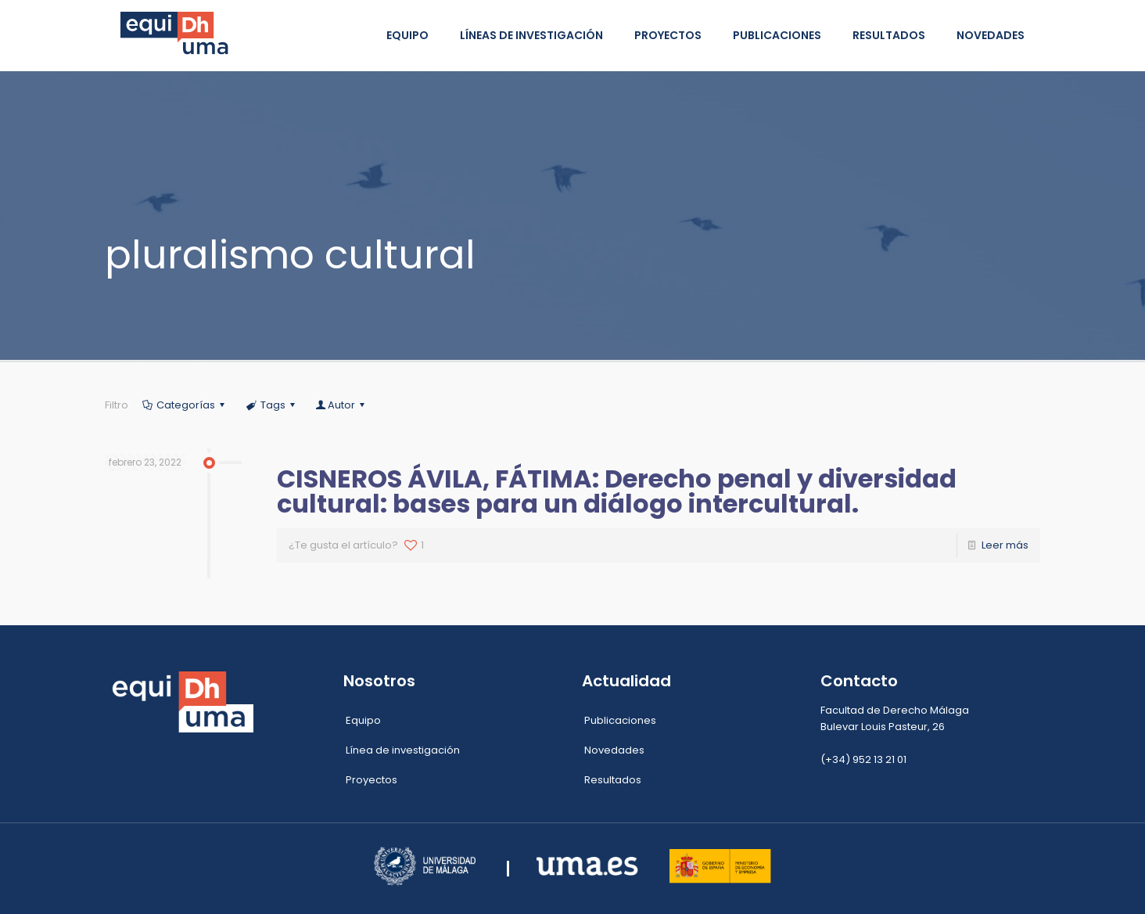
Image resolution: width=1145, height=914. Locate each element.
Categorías (184, 405)
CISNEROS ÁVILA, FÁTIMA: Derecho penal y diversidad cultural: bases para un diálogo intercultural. (617, 491)
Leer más (1005, 545)
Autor (341, 405)
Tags (272, 405)
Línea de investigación (403, 750)
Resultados (612, 779)
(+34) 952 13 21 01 (863, 759)
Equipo (363, 720)
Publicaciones (620, 720)
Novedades (614, 750)
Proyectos (371, 779)
